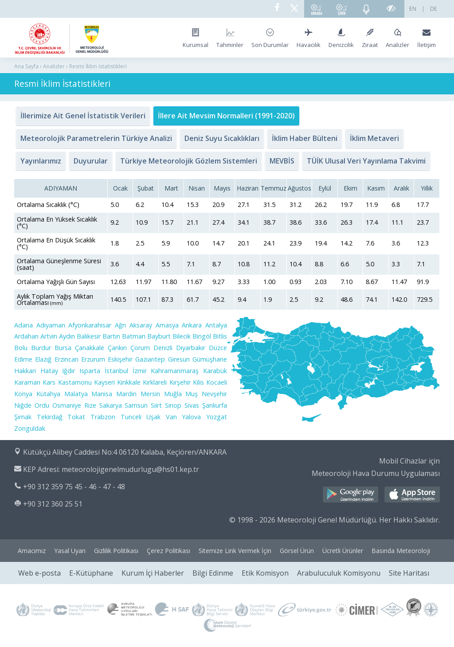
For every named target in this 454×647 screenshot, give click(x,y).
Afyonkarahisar (89, 325)
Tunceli (131, 417)
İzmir (140, 370)
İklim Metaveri (374, 138)
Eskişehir (120, 359)
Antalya (216, 325)
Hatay (49, 370)
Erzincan (66, 359)
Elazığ (43, 359)
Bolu (20, 347)
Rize (90, 405)
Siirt (156, 405)
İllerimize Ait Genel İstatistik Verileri (82, 116)
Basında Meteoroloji (401, 550)
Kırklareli (155, 382)
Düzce (218, 347)
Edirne (23, 359)
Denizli (162, 347)
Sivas (191, 405)
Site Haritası (409, 573)
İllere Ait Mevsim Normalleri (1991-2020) (226, 116)
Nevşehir (214, 394)
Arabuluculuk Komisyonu (338, 573)
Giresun (179, 359)
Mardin (126, 394)
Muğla (173, 394)
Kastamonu (75, 382)
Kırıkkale (129, 382)
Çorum (140, 347)
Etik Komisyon (265, 573)
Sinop (173, 405)
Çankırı (117, 347)
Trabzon (102, 417)
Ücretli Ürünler (342, 550)
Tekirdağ (50, 417)
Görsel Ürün (297, 550)
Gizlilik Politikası (116, 550)
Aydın (67, 336)
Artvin (48, 336)
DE (433, 8)
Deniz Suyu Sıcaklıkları (221, 138)
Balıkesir (89, 336)
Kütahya (48, 394)
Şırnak (22, 417)
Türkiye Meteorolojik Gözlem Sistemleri (188, 161)
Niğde (22, 405)
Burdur (41, 347)
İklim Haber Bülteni (304, 138)
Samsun (136, 405)
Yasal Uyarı (70, 550)
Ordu (42, 405)
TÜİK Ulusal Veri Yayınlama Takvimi (366, 161)
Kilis (198, 382)
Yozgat (216, 417)
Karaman (27, 382)
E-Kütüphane (91, 573)
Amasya (167, 325)
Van (171, 417)
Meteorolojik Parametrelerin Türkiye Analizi (96, 138)
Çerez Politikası (168, 550)
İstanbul (116, 370)
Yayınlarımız (40, 161)
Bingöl (201, 336)
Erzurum (93, 359)
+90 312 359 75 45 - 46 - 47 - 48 (74, 486)
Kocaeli (216, 382)
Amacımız (32, 550)
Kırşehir (180, 382)
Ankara (192, 325)
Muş (191, 394)
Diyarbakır (190, 347)
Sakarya (110, 405)
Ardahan (26, 336)
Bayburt (159, 336)
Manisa (101, 394)
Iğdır (68, 370)
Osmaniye (66, 405)
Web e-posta (39, 573)
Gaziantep (150, 359)
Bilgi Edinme (212, 573)
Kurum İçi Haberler (152, 573)
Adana (23, 325)
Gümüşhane (209, 359)
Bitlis (220, 336)
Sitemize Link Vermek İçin (235, 550)
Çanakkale (89, 347)
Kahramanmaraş (175, 370)
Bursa (63, 347)
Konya (23, 394)
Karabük (215, 370)
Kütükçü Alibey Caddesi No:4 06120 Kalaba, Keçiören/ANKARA (125, 452)
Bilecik (181, 336)
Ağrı (120, 325)
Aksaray (140, 325)
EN (412, 8)
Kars (49, 382)
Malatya (76, 394)
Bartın (111, 336)
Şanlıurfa (214, 405)
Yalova (191, 417)
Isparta (89, 370)
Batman (133, 336)
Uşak (153, 417)
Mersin (150, 394)
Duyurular (91, 161)
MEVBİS (282, 161)
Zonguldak (29, 428)
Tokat (76, 417)
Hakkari (25, 370)
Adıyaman (50, 325)
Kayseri (104, 382)
